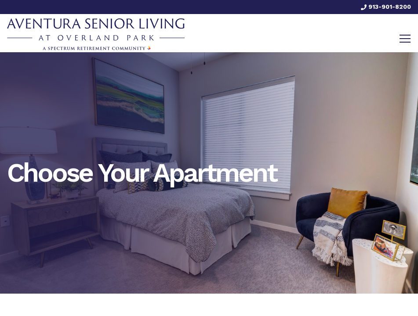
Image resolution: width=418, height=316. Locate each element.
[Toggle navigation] (405, 39)
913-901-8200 (386, 6)
